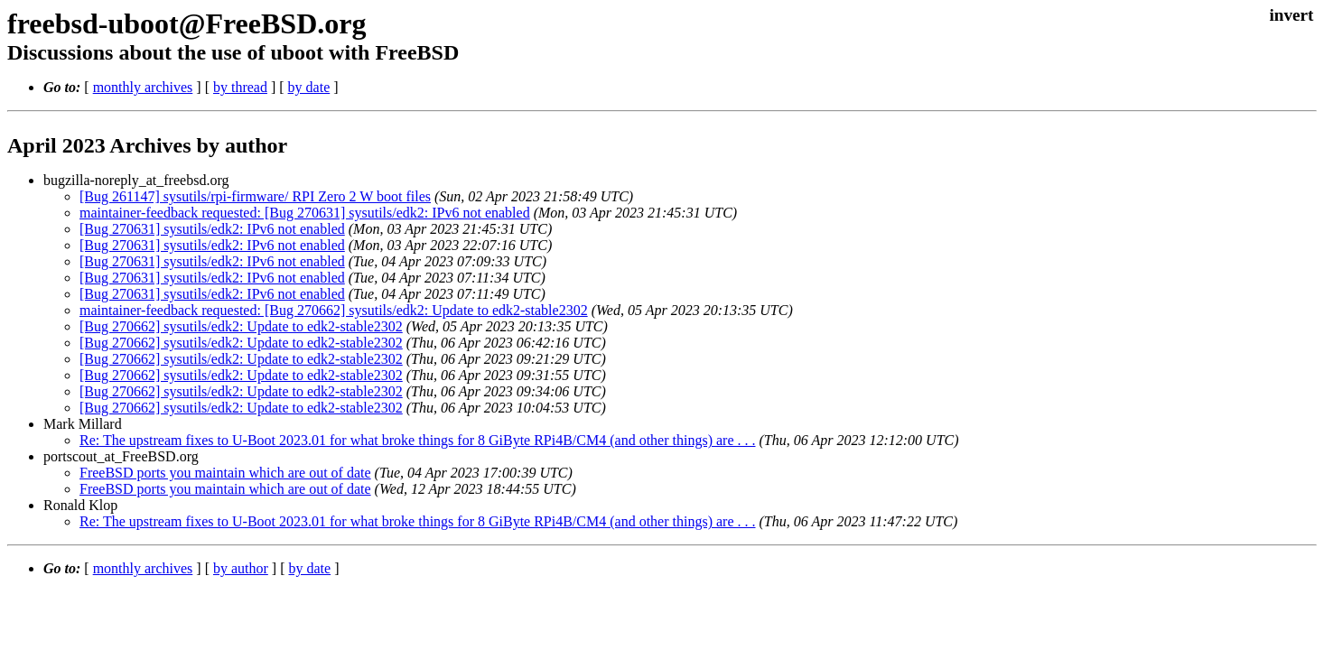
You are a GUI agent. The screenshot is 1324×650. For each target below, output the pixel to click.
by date (309, 87)
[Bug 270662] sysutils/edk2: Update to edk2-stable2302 (241, 326)
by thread (240, 87)
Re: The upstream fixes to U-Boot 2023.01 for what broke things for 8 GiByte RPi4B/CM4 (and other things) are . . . (417, 440)
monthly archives (143, 87)
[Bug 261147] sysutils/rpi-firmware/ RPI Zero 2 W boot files (255, 196)
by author (240, 568)
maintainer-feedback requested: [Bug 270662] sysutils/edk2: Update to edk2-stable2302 (333, 310)
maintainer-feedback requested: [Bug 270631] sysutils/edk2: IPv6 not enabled (304, 212)
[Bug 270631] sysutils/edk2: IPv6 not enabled (212, 229)
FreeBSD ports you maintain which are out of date (225, 472)
